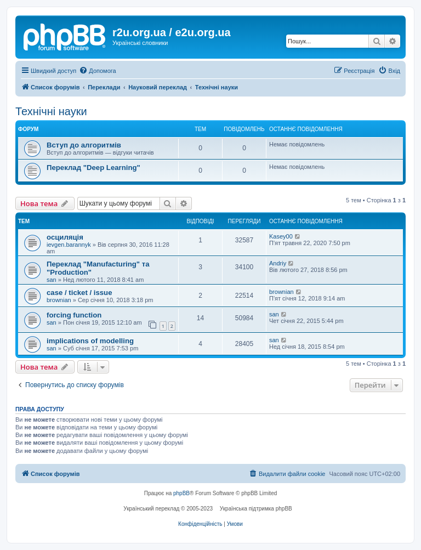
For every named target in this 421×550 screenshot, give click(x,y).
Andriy (277, 263)
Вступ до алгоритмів (84, 145)
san (51, 279)
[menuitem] (97, 70)
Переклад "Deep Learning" (93, 167)
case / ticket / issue (79, 292)
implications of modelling (90, 341)
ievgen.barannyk (69, 244)
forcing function (74, 315)
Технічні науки (51, 111)
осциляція (65, 237)
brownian (59, 300)
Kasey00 (281, 236)
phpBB (181, 493)
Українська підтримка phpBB (256, 509)
